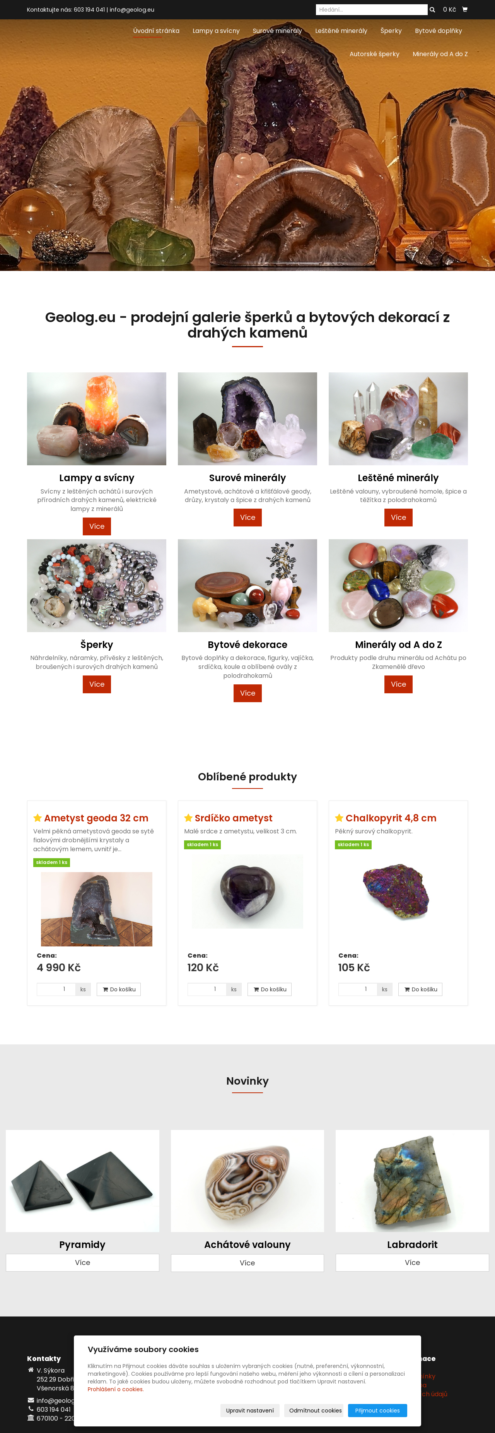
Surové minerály (277, 30)
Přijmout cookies (377, 1410)
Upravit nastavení (250, 1410)
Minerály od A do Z (440, 54)
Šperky (391, 30)
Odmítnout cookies (315, 1410)
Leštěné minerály (341, 30)
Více (96, 526)
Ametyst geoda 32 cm (96, 818)
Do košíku (119, 989)
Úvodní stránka (156, 30)
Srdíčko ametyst (234, 818)
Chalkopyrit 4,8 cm (391, 818)
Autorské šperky (374, 54)
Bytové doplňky (438, 30)
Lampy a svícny (216, 30)
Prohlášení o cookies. (116, 1389)
